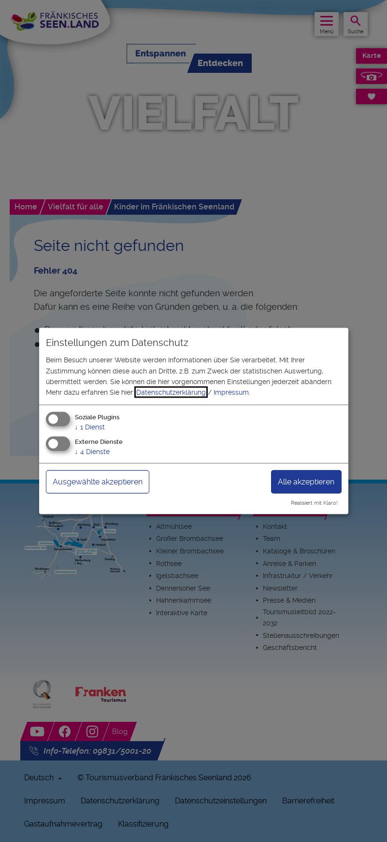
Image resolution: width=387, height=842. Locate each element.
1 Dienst (90, 426)
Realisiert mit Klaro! (314, 503)
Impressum (231, 392)
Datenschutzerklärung (171, 392)
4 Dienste (92, 451)
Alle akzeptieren (306, 481)
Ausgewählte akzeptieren (98, 481)
